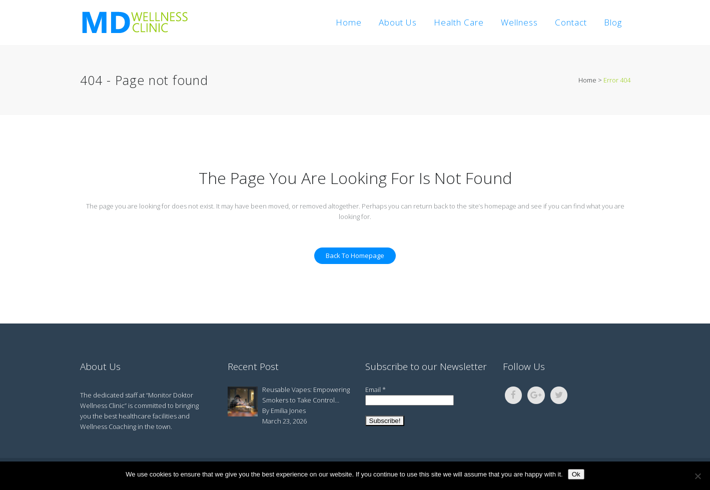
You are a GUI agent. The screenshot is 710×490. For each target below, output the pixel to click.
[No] (697, 476)
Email (375, 389)
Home (587, 80)
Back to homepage (355, 255)
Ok (576, 474)
